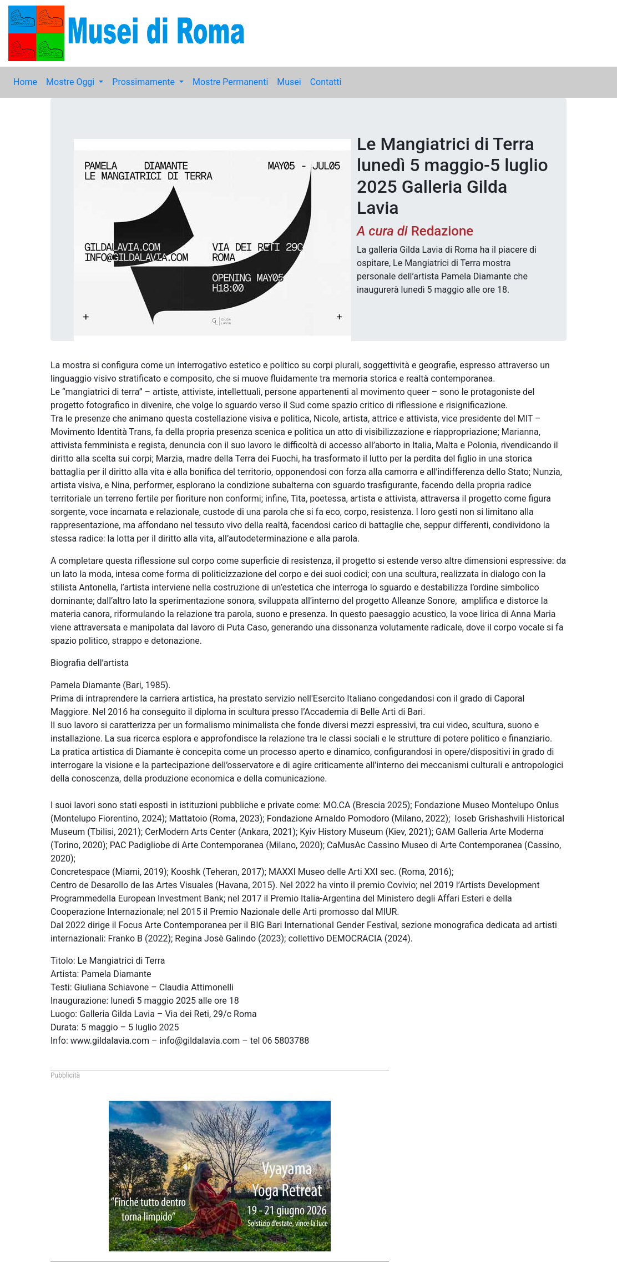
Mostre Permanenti (230, 82)
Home (25, 82)
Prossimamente (144, 82)
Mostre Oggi (71, 82)
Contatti (326, 82)
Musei (289, 82)
